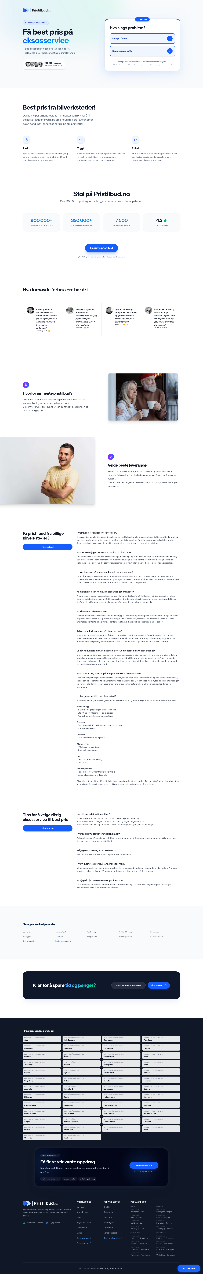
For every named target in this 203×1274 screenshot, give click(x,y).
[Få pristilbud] (188, 1268)
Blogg (79, 1217)
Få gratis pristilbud (101, 248)
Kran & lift (59, 936)
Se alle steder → (84, 1243)
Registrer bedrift (144, 1165)
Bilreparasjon (92, 936)
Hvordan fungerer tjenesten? (129, 985)
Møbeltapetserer (125, 936)
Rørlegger (27, 936)
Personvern (82, 1227)
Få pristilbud (48, 547)
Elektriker (108, 1217)
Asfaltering (91, 932)
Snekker (107, 1207)
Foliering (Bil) (60, 932)
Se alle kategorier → (63, 941)
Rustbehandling (29, 941)
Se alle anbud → (84, 1238)
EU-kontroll (27, 932)
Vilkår (79, 1232)
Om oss (80, 1207)
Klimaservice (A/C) (158, 936)
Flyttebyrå (108, 1227)
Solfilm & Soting (125, 932)
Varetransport (110, 1232)
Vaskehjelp (109, 1222)
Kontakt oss (82, 1212)
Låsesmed (154, 932)
